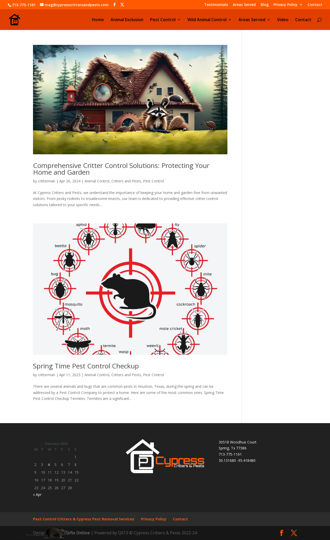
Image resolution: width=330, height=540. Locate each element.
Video (282, 20)
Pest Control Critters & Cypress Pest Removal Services (83, 519)
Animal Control (97, 181)
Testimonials (216, 5)
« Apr (37, 494)
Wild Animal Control (207, 20)
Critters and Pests (126, 181)
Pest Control (163, 20)
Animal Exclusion (127, 20)
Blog (265, 5)
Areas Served (244, 5)
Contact (315, 5)
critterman (46, 181)
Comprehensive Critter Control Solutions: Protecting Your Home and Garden (121, 169)
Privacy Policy (286, 5)
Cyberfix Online (74, 533)
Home (98, 20)
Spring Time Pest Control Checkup (86, 365)
